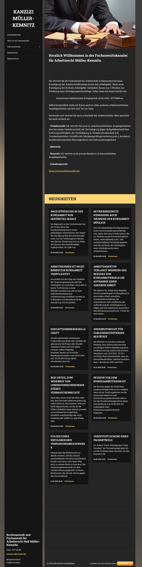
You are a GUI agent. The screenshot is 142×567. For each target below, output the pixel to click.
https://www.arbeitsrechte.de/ (64, 170)
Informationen (14, 46)
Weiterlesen (69, 252)
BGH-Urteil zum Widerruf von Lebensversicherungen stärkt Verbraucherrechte (67, 385)
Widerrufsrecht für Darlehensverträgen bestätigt (108, 332)
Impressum (12, 52)
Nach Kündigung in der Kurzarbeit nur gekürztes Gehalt (67, 215)
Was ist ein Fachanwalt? (18, 40)
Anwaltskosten (14, 34)
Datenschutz (13, 58)
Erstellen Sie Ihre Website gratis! (103, 563)
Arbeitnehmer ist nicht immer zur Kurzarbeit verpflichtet (67, 270)
